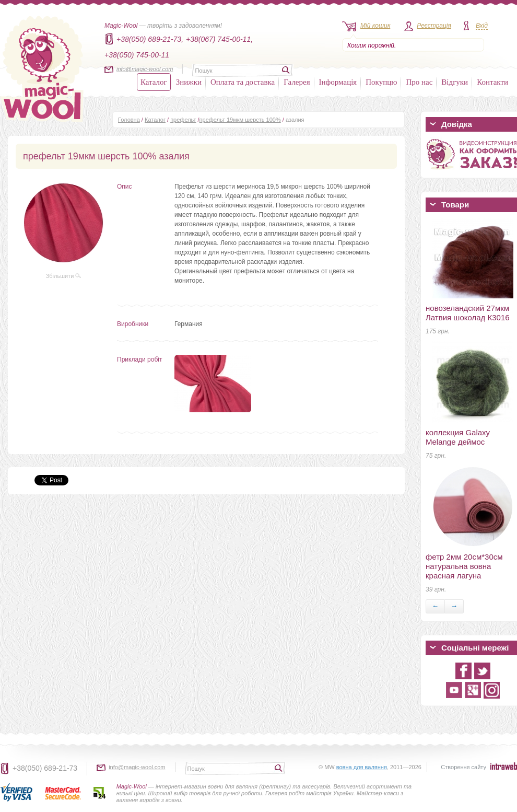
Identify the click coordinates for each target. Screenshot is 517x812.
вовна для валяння (361, 767)
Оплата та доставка (242, 82)
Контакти (492, 82)
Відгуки (454, 82)
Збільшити (63, 276)
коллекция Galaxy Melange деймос (458, 437)
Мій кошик (375, 25)
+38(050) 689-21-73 (45, 768)
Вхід (482, 25)
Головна (129, 120)
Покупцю (381, 82)
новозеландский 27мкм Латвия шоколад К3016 (468, 313)
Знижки (189, 82)
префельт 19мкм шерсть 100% (240, 120)
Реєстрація (434, 25)
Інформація (338, 82)
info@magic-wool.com (144, 69)
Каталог (153, 82)
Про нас (419, 82)
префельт (183, 120)
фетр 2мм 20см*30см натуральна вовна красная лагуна (464, 566)
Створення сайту (463, 767)
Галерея (297, 82)
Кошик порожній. (371, 45)
